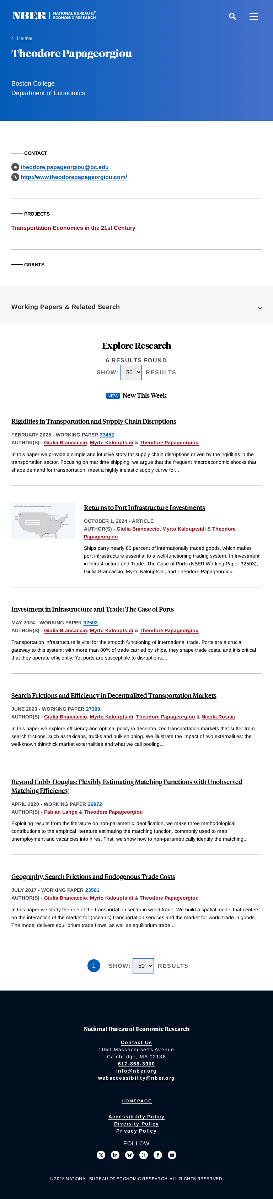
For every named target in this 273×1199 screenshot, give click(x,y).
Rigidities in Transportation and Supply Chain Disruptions (93, 421)
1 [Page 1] (94, 965)
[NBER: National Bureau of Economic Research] (59, 18)
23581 (92, 890)
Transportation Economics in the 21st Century (73, 228)
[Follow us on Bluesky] (129, 1155)
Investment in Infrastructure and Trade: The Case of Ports (92, 608)
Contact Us (136, 1042)
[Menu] (254, 16)
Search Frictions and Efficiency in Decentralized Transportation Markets (113, 695)
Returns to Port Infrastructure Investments (144, 507)
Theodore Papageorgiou (169, 442)
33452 (107, 435)
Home (24, 38)
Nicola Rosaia (218, 717)
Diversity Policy (136, 1124)
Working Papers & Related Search (65, 306)
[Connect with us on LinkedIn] (115, 1155)
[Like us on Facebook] (158, 1155)
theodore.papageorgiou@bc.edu (65, 167)
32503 (91, 622)
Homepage (137, 1100)
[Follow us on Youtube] (172, 1155)
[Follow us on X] (101, 1155)
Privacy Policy (136, 1131)
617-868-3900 (136, 1064)
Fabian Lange (60, 812)
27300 (93, 709)
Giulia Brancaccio (65, 442)
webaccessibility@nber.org (136, 1078)
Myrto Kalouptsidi (111, 442)
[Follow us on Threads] (143, 1155)
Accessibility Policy (136, 1116)
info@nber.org (136, 1071)
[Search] (232, 16)
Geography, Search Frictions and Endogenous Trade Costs (93, 876)
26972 (95, 804)
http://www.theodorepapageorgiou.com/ (74, 177)
